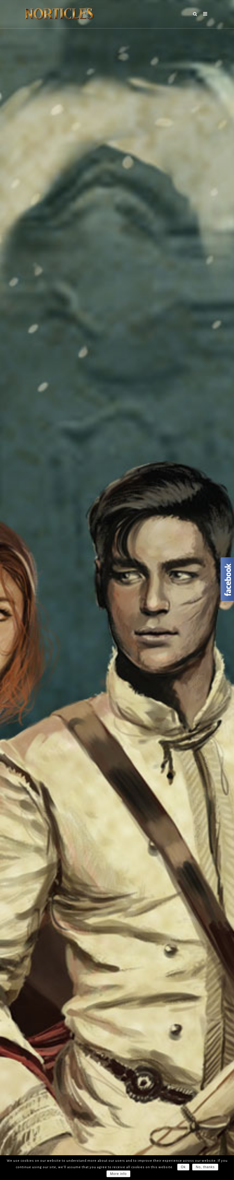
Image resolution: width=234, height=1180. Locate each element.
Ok (183, 1167)
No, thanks (205, 1167)
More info (118, 1174)
